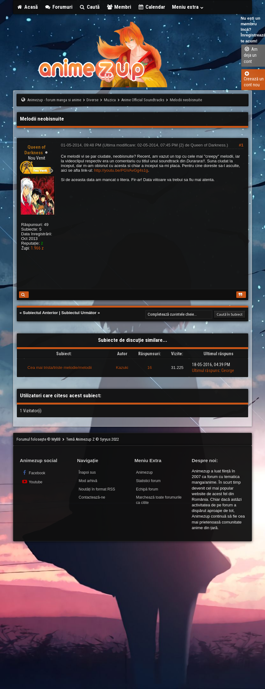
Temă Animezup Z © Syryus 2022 (92, 439)
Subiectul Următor (78, 312)
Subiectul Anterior (40, 312)
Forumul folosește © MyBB (39, 439)
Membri (118, 7)
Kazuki (122, 367)
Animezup (144, 472)
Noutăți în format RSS (97, 489)
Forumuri (58, 7)
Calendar (151, 7)
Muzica (110, 100)
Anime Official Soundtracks (142, 100)
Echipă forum (147, 489)
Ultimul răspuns (205, 370)
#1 (241, 145)
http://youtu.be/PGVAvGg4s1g (121, 170)
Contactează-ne (92, 497)
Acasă (27, 7)
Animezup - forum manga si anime (54, 100)
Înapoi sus (87, 472)
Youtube (31, 481)
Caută (89, 7)
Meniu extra (188, 7)
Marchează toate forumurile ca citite (159, 500)
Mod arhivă (88, 481)
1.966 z (37, 248)
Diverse (92, 100)
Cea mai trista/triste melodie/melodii (59, 367)
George (227, 370)
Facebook (33, 472)
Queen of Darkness (208, 145)
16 (149, 367)
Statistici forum (148, 481)
